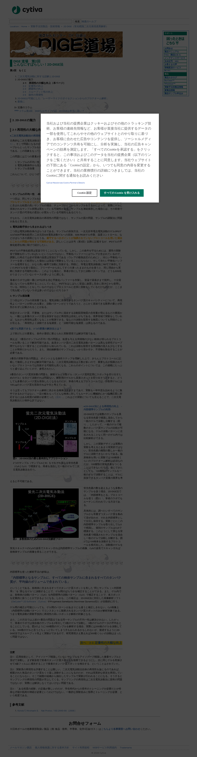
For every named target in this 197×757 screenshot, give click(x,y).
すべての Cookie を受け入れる (122, 193)
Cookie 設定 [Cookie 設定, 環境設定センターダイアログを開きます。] (84, 193)
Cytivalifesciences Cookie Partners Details (65, 183)
